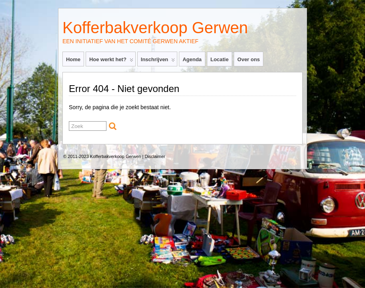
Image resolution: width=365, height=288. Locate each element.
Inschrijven (158, 61)
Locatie (220, 59)
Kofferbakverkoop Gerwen (155, 27)
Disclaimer (154, 156)
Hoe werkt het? (111, 61)
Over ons (248, 59)
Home (73, 59)
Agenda (192, 59)
